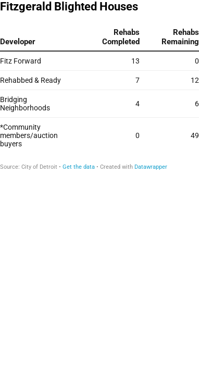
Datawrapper (150, 167)
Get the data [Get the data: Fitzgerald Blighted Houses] (79, 167)
